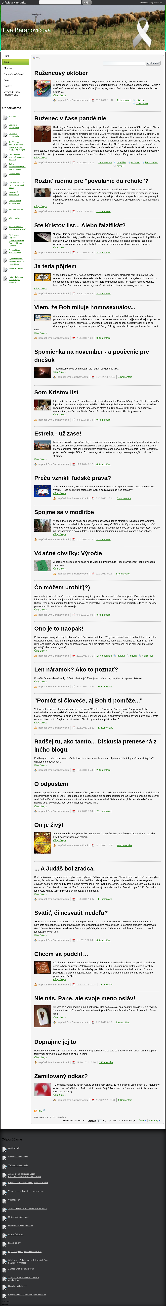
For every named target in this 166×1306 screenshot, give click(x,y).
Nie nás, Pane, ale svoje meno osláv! (84, 998)
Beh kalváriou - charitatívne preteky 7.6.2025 (17, 157)
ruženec (140, 100)
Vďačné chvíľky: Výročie (68, 553)
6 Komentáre (103, 940)
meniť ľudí (147, 655)
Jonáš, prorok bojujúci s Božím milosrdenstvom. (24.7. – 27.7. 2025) (17, 146)
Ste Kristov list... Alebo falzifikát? (80, 225)
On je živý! (48, 825)
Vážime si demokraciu (14, 126)
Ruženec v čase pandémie (70, 118)
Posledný (153, 1120)
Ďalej (141, 1120)
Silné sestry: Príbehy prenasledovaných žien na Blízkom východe (16, 240)
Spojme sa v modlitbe (64, 512)
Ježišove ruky (14, 116)
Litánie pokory (15, 218)
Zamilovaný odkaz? (61, 1076)
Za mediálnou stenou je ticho (15, 251)
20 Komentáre (104, 811)
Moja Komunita (20, 3)
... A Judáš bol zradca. (64, 868)
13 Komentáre (105, 727)
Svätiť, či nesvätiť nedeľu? (71, 912)
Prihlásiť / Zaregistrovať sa (151, 3)
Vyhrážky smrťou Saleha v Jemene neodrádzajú (16, 261)
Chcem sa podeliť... (61, 954)
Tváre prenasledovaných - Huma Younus (17, 166)
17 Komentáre (104, 655)
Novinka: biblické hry (16, 269)
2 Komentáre (103, 293)
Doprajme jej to (55, 1041)
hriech (133, 655)
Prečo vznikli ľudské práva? (72, 478)
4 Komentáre (103, 252)
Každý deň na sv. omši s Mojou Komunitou (16, 279)
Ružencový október (61, 73)
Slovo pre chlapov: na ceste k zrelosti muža (17, 185)
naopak (121, 655)
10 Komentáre (124, 845)
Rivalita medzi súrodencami (15, 202)
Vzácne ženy (14, 174)
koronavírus (151, 162)
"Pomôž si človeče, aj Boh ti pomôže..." (88, 700)
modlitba (121, 162)
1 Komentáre (124, 100)
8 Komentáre (103, 464)
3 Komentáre (123, 1022)
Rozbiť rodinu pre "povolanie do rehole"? (91, 181)
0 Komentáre (105, 162)
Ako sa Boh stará (16, 209)
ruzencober (142, 103)
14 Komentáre (105, 686)
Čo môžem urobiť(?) (62, 587)
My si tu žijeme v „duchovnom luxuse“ (17, 228)
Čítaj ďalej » (59, 95)
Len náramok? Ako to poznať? (76, 669)
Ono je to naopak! (58, 628)
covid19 (121, 166)
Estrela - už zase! (58, 433)
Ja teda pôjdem (55, 266)
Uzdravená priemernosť (14, 193)
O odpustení (51, 784)
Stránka (92, 1121)
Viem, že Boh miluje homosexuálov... (84, 307)
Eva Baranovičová (27, 30)
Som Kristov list (56, 392)
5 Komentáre (124, 498)
